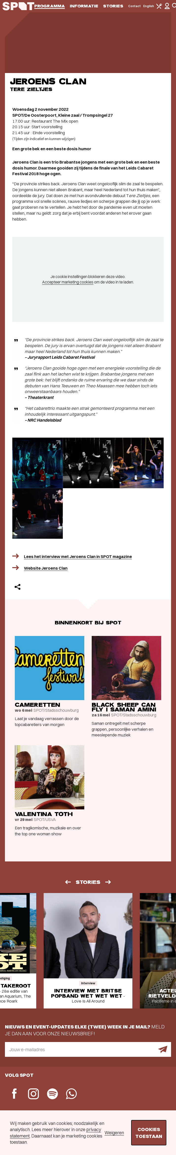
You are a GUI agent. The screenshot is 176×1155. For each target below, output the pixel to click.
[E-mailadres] (88, 1049)
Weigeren (114, 1133)
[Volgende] (108, 882)
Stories (113, 6)
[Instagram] (33, 1094)
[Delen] (17, 587)
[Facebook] (14, 1094)
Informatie (84, 6)
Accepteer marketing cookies (67, 281)
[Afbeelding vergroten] (37, 463)
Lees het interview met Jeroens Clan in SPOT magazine (78, 556)
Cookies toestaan (148, 1132)
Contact (134, 6)
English (148, 6)
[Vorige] (67, 882)
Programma (49, 6)
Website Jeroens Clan (46, 568)
